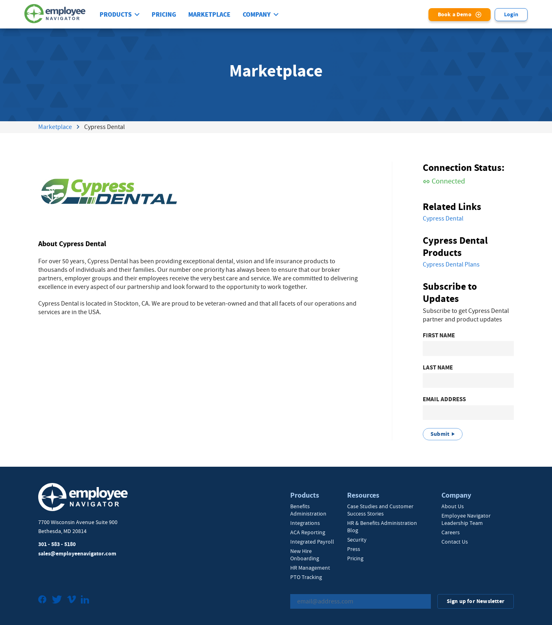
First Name (439, 335)
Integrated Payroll (312, 541)
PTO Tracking (306, 577)
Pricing (164, 14)
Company (257, 14)
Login (511, 14)
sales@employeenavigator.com (77, 553)
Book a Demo (455, 14)
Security (357, 539)
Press (353, 549)
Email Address (444, 399)
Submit (439, 434)
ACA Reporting (307, 532)
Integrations (305, 523)
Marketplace (209, 14)
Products (116, 14)
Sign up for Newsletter (475, 601)
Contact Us (454, 541)
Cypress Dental (443, 218)
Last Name (438, 367)
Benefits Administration (308, 510)
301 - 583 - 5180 (57, 544)
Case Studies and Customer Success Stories (380, 510)
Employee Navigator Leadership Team (466, 519)
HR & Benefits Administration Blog (382, 526)
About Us (452, 506)
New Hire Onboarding (304, 554)
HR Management (310, 567)
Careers (450, 532)
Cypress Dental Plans (451, 264)
